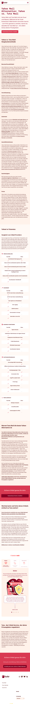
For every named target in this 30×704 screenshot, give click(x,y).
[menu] (28, 3)
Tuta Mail (4, 682)
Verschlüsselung (5, 103)
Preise (20, 208)
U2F (23, 122)
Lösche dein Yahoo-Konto (8, 476)
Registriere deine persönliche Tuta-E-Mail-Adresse (13, 514)
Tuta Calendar (5, 685)
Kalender (15, 643)
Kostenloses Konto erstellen (10, 31)
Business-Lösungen (12, 151)
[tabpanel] (15, 592)
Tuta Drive (4, 687)
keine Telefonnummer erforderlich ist (19, 88)
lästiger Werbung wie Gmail (9, 76)
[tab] (6, 563)
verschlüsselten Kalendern (7, 471)
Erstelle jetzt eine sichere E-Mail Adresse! (15, 666)
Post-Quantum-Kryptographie (17, 109)
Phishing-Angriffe (6, 131)
